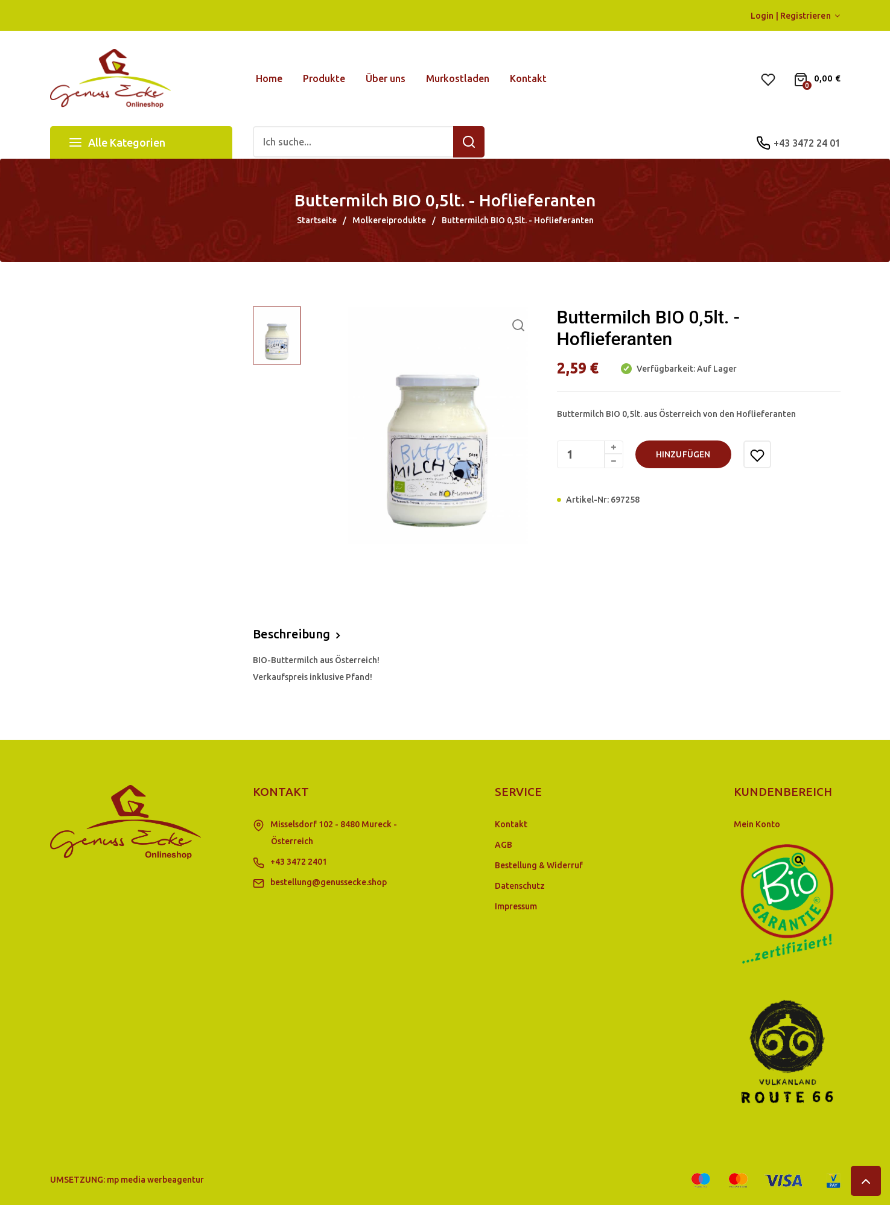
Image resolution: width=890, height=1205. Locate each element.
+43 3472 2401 (298, 861)
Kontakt (511, 824)
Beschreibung (291, 634)
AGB (503, 845)
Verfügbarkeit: (665, 369)
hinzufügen (683, 454)
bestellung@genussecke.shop (328, 882)
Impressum (516, 906)
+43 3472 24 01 (807, 143)
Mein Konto (757, 824)
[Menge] (590, 454)
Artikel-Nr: (587, 499)
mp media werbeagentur (155, 1179)
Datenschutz (520, 886)
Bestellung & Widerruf (539, 865)
